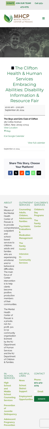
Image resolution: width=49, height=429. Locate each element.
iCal (5, 136)
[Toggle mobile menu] (43, 18)
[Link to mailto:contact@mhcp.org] (35, 391)
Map (7, 131)
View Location (11, 127)
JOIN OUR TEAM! (24, 3)
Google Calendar (16, 136)
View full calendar (36, 143)
